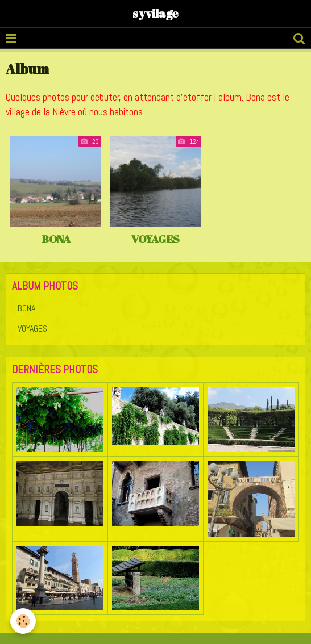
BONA (56, 239)
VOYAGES (155, 239)
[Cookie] (23, 621)
